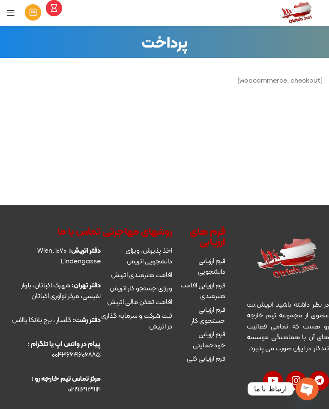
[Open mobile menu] (10, 12)
